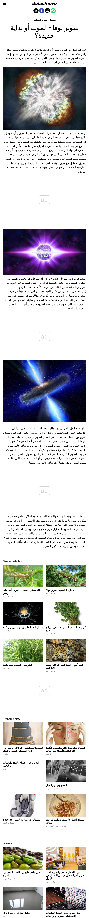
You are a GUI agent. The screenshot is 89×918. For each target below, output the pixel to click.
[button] (4, 4)
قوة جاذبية (56, 450)
